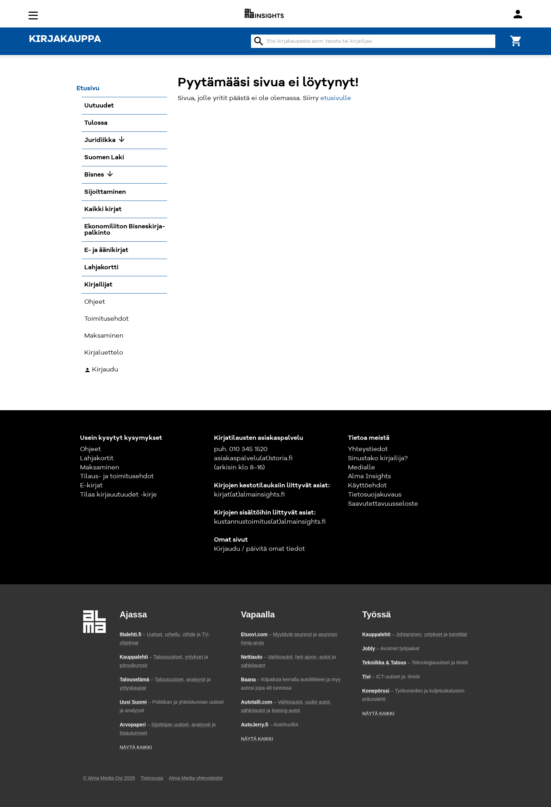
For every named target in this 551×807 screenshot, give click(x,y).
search (259, 41)
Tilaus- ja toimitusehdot (117, 476)
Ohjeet (90, 449)
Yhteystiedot (368, 449)
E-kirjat (91, 485)
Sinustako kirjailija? (378, 458)
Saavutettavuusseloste (383, 504)
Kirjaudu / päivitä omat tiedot (259, 549)
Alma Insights (369, 476)
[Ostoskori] (516, 40)
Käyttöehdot (367, 485)
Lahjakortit (97, 458)
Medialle (361, 467)
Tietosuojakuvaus (375, 495)
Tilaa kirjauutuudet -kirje (118, 495)
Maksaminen (99, 467)
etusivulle (335, 98)
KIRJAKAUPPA (65, 39)
